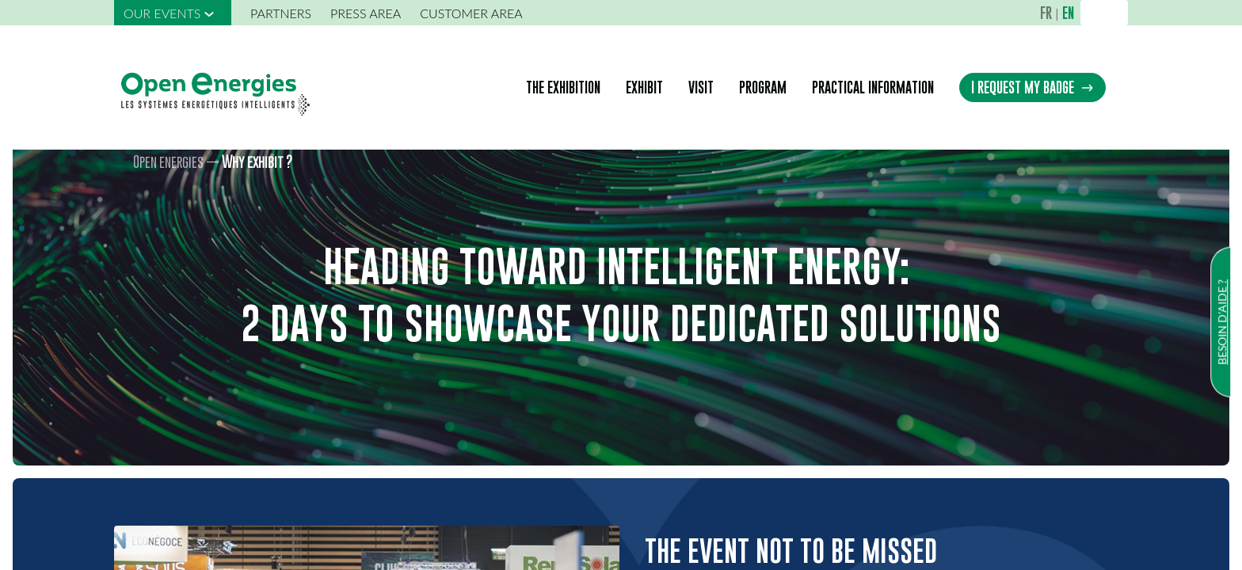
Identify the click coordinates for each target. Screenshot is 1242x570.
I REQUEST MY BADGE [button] (1032, 87)
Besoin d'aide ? (1222, 322)
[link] (172, 12)
